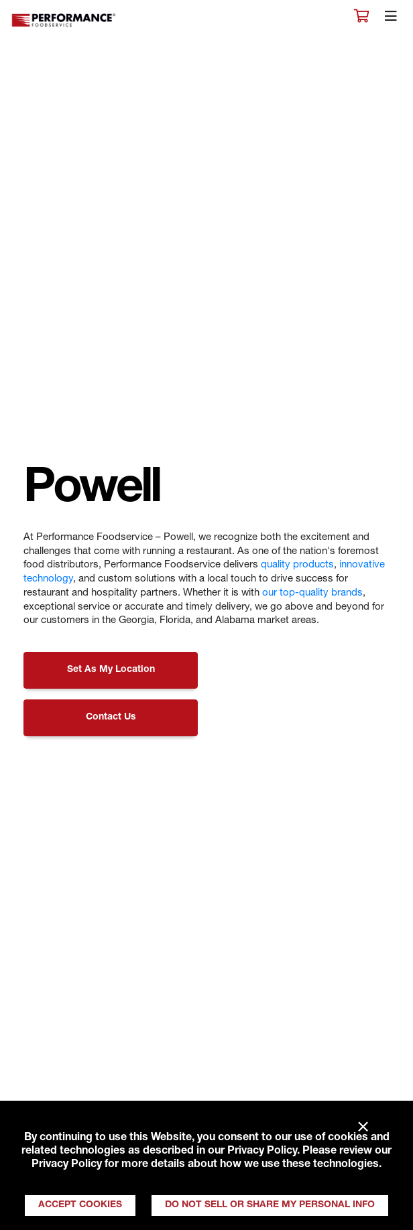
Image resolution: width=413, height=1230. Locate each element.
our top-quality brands (312, 593)
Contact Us (111, 717)
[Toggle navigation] (391, 19)
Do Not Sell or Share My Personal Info (270, 1205)
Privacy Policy (262, 1151)
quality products (297, 565)
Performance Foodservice (64, 20)
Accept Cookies (80, 1205)
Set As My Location (111, 670)
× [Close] (363, 1127)
